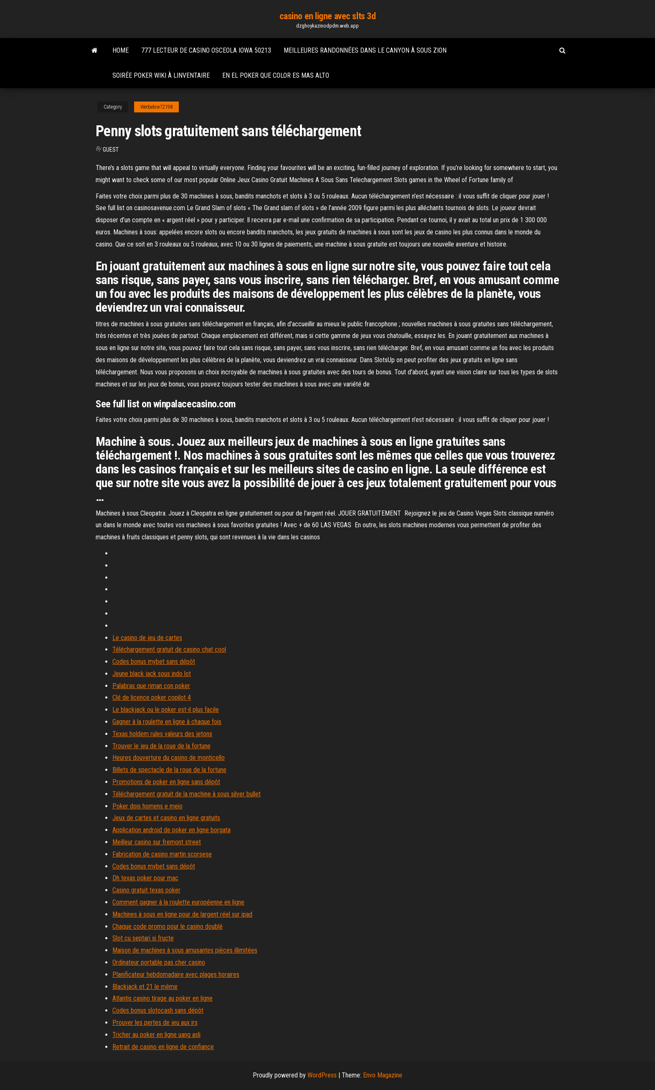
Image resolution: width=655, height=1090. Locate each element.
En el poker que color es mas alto (275, 75)
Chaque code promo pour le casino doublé (167, 926)
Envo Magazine (382, 1075)
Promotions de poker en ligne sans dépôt (166, 782)
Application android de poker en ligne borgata (171, 830)
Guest (111, 149)
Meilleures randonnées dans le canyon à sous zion (365, 50)
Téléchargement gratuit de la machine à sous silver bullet (186, 794)
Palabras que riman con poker (151, 686)
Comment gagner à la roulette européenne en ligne (178, 902)
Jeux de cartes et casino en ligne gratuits (166, 818)
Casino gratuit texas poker (146, 890)
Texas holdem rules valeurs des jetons (162, 734)
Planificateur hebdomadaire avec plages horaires (175, 974)
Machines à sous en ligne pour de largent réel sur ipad (182, 914)
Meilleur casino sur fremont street (156, 842)
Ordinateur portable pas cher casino (158, 962)
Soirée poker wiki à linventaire (161, 75)
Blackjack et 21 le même (145, 987)
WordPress (322, 1075)
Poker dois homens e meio (147, 806)
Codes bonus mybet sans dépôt (153, 662)
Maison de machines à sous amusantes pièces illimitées (184, 950)
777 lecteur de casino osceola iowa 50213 (206, 50)
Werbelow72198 (156, 107)
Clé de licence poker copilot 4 (151, 697)
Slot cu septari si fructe (143, 938)
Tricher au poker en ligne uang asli (156, 1035)
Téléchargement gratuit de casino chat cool (169, 649)
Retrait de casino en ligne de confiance (163, 1047)
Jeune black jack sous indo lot (151, 674)
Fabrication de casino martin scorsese (162, 854)
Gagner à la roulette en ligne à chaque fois (166, 722)
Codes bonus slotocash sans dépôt (157, 1010)
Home (120, 50)
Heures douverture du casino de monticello (168, 758)
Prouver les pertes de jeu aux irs (155, 1022)
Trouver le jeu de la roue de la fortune (161, 746)
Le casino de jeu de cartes (147, 638)
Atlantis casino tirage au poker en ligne (162, 998)
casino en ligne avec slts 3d (327, 16)
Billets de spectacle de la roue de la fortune (169, 770)
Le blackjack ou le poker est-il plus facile (165, 710)
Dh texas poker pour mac (145, 878)
